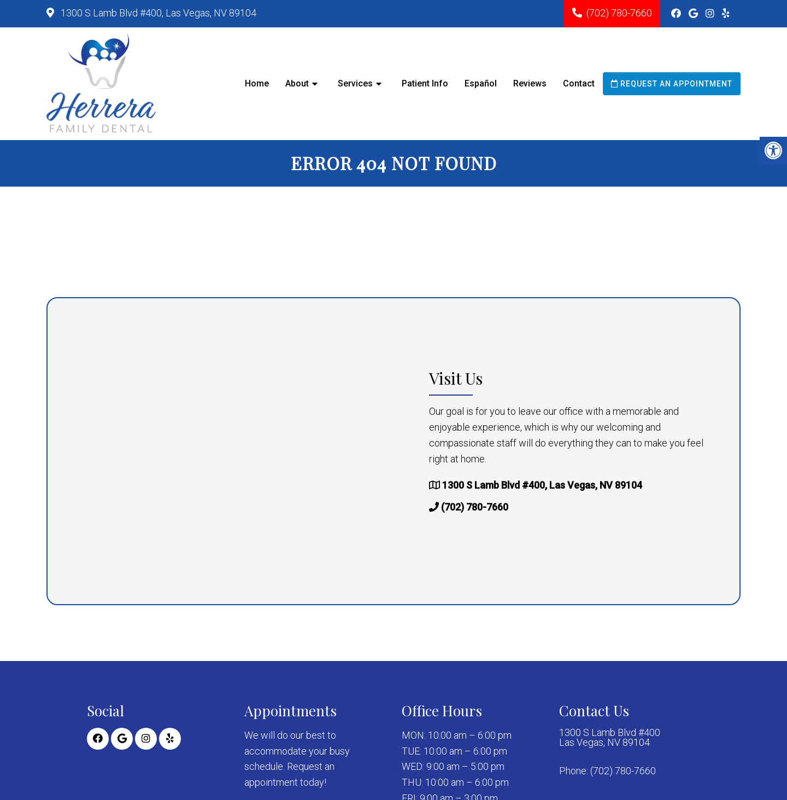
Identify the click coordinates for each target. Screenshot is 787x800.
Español (481, 83)
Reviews (530, 83)
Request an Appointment (671, 83)
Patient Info (425, 83)
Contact (579, 83)
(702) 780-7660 (619, 13)
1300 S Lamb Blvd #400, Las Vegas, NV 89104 (157, 13)
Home (257, 83)
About (297, 83)
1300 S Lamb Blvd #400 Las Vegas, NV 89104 (609, 737)
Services (355, 83)
